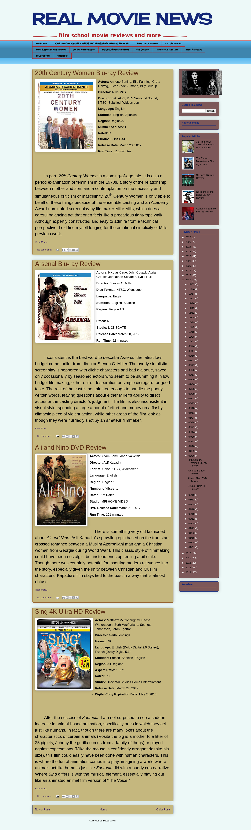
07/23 (191, 389)
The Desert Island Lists (167, 49)
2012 (188, 572)
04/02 (191, 451)
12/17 (191, 293)
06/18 (191, 408)
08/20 (191, 370)
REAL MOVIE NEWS (122, 18)
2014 (188, 562)
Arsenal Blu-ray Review (67, 263)
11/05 (191, 317)
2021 (188, 261)
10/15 (191, 331)
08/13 (191, 374)
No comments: (45, 249)
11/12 (191, 312)
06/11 (191, 412)
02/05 (191, 523)
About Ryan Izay (193, 49)
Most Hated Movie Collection (115, 49)
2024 (188, 246)
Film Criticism (142, 49)
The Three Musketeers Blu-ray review (205, 161)
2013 (188, 567)
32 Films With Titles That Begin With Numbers (205, 144)
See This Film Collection (84, 49)
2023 (188, 251)
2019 (188, 270)
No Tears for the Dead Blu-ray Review (204, 194)
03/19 (191, 494)
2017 (188, 280)
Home (103, 809)
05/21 (191, 427)
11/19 (191, 308)
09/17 (191, 351)
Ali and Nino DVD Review (70, 447)
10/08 (191, 336)
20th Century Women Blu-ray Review (87, 72)
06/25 (191, 403)
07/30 (191, 384)
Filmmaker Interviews (147, 43)
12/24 (191, 289)
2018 (188, 275)
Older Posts (163, 809)
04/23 (191, 441)
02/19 (191, 513)
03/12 (191, 499)
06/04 (191, 417)
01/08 (191, 542)
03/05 (191, 504)
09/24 (191, 346)
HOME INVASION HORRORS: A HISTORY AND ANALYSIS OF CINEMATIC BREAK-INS (92, 43)
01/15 (191, 537)
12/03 (191, 298)
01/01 (191, 547)
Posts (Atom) (109, 820)
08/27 (191, 365)
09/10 (191, 355)
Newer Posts (42, 809)
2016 (188, 553)
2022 (188, 256)
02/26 (191, 509)
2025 (188, 242)
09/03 (191, 360)
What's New (41, 43)
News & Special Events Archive (51, 49)
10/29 (191, 322)
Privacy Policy (43, 55)
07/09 (191, 393)
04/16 (191, 446)
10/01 (191, 341)
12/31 (191, 284)
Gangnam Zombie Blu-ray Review (206, 210)
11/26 (191, 303)
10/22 (191, 327)
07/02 (191, 398)
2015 (188, 558)
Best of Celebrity (173, 43)
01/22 (191, 533)
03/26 (191, 455)
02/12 (191, 518)
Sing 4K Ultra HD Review (70, 611)
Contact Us (62, 55)
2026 (188, 237)
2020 (188, 265)
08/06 (191, 379)
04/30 (191, 436)
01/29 (191, 528)
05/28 (191, 422)
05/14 (191, 432)
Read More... (41, 242)
